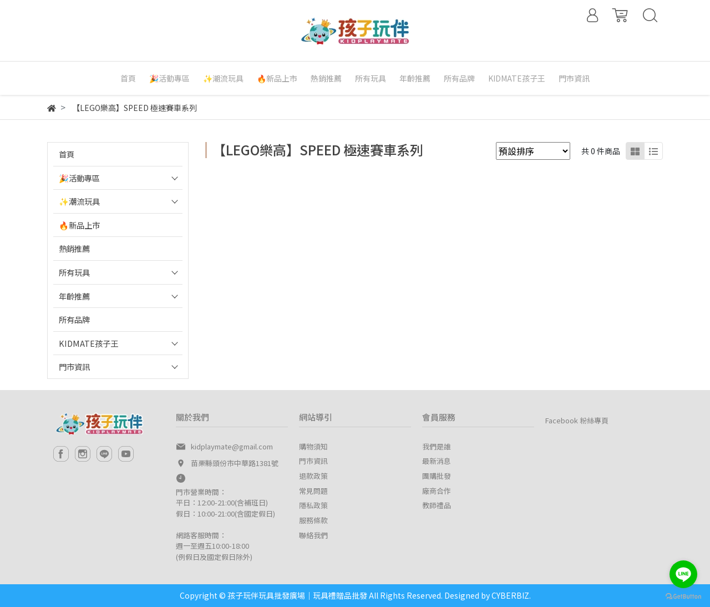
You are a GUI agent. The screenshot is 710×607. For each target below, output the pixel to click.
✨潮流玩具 (79, 201)
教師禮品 (436, 505)
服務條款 (313, 520)
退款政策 (313, 476)
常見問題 (313, 490)
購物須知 (313, 446)
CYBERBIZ (510, 595)
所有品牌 (74, 319)
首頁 (66, 154)
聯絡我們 (313, 535)
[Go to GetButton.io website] (683, 595)
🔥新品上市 (79, 225)
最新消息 (436, 461)
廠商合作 (436, 490)
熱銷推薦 (74, 248)
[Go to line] (683, 574)
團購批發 (436, 476)
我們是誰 (436, 446)
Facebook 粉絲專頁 (576, 420)
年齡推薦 (74, 296)
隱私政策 (313, 505)
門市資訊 (74, 366)
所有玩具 (74, 272)
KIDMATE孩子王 (88, 343)
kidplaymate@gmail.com (232, 446)
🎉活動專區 (79, 178)
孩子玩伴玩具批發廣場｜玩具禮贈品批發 (297, 595)
